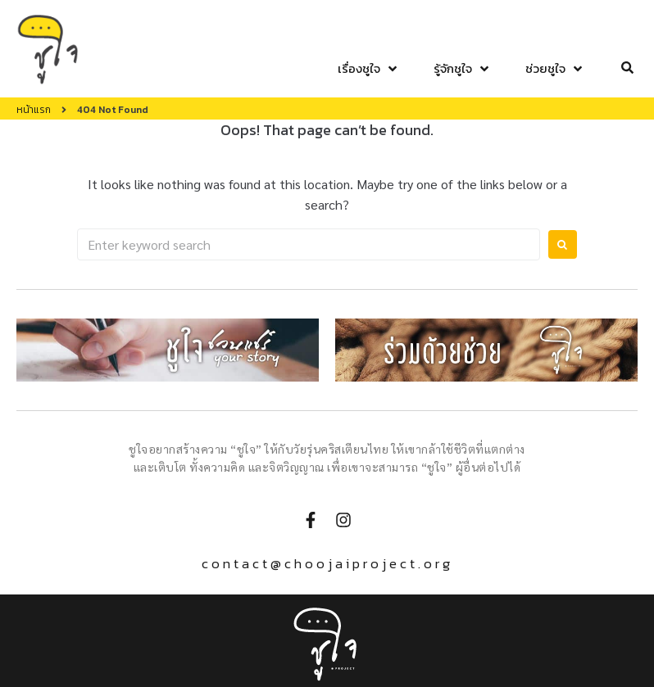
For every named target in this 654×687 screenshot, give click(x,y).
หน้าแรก (33, 109)
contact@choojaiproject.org (327, 563)
